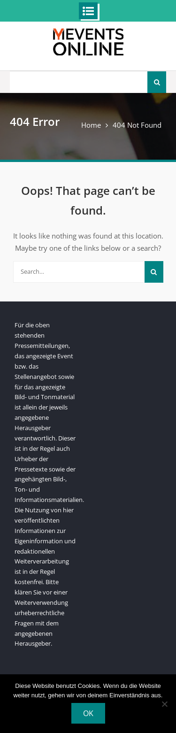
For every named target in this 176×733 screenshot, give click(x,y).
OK (88, 713)
